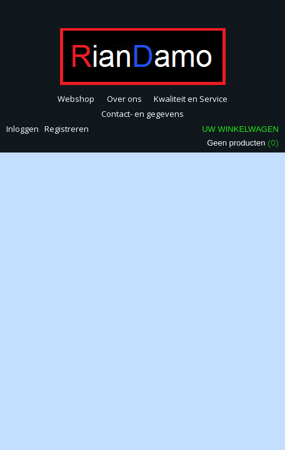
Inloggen (22, 128)
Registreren (66, 128)
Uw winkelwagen (240, 129)
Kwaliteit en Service (191, 98)
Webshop (76, 98)
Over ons (124, 98)
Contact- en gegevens (142, 113)
